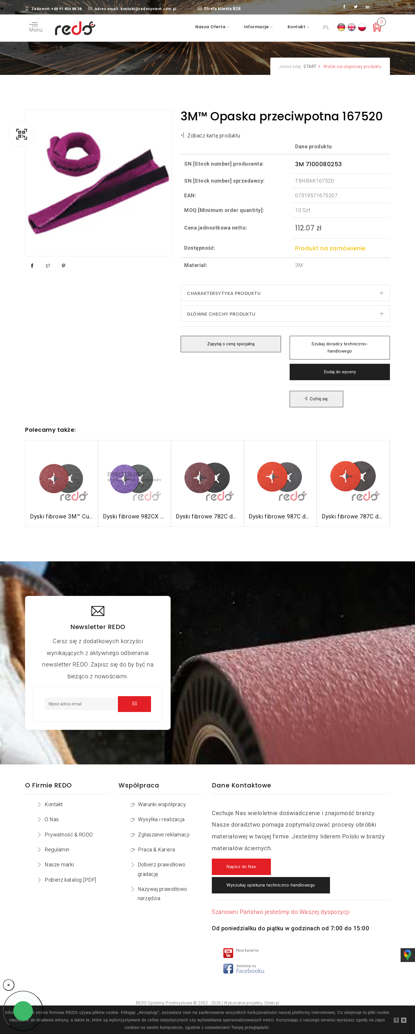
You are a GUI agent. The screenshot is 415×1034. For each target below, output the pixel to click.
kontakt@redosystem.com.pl (148, 9)
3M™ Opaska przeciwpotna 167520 (282, 116)
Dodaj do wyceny (340, 371)
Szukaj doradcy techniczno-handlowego (340, 347)
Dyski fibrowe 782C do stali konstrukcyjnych (207, 516)
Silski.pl (271, 1003)
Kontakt (297, 27)
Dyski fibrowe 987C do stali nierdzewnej (280, 516)
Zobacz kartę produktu (210, 135)
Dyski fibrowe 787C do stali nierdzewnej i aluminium (353, 516)
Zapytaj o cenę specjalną (231, 344)
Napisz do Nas (241, 867)
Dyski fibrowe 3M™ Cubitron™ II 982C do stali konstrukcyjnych (61, 516)
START (310, 66)
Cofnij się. (316, 399)
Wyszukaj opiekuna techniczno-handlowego (271, 885)
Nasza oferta (211, 27)
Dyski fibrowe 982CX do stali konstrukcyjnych (134, 516)
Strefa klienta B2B (219, 8)
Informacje (257, 27)
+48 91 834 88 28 (66, 9)
